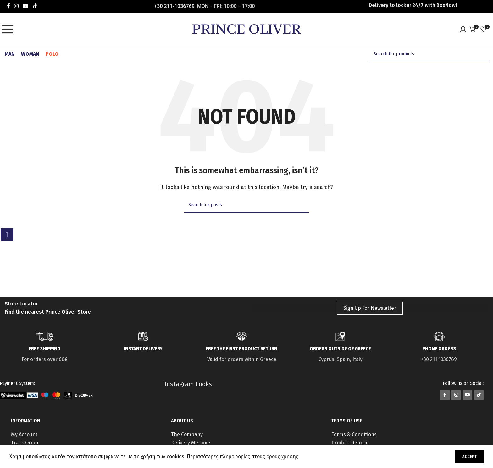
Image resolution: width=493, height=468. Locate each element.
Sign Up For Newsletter (369, 308)
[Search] (428, 54)
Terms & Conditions (354, 434)
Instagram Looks (188, 384)
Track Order (25, 443)
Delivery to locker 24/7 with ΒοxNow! (413, 5)
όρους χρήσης (282, 457)
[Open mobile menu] (9, 29)
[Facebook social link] (8, 6)
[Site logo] (246, 29)
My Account (24, 434)
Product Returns (350, 443)
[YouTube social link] (25, 6)
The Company (187, 434)
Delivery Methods (191, 443)
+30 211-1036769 (174, 6)
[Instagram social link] (16, 6)
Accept (469, 456)
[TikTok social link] (34, 6)
